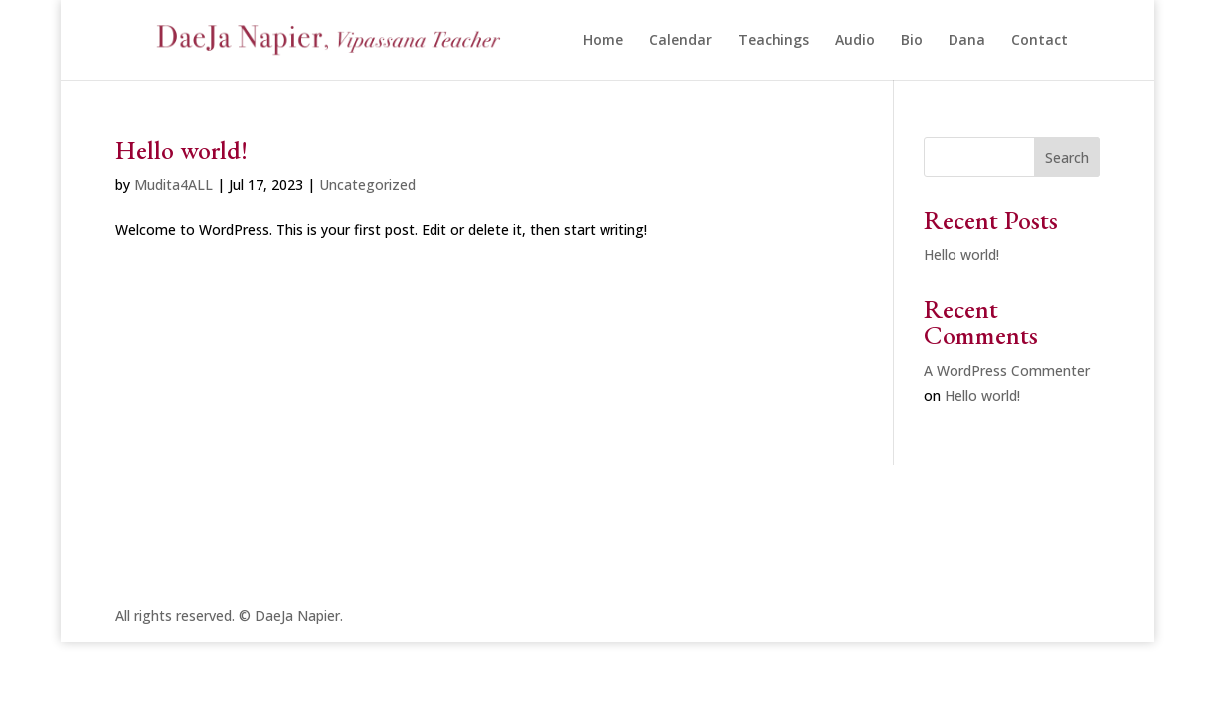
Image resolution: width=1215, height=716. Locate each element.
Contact (1039, 41)
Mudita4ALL (173, 184)
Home (603, 41)
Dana (967, 41)
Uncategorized (367, 184)
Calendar (680, 41)
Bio (912, 41)
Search (1067, 157)
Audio (855, 41)
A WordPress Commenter (1007, 370)
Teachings (773, 41)
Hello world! (181, 150)
